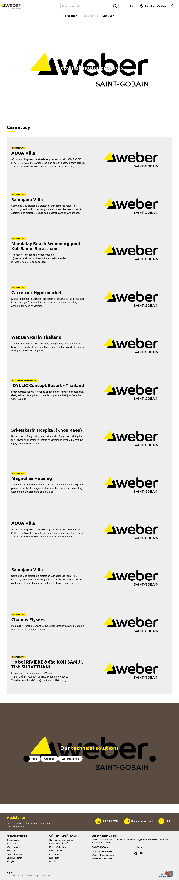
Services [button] (108, 15)
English (11, 872)
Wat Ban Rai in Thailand (36, 337)
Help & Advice (90, 15)
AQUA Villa (23, 153)
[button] (133, 6)
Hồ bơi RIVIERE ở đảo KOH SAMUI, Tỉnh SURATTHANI (47, 664)
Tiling (33, 758)
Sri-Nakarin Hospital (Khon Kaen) (46, 430)
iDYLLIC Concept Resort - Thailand (47, 385)
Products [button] (71, 15)
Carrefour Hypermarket (36, 292)
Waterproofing (70, 758)
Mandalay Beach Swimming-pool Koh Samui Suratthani (45, 246)
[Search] (86, 6)
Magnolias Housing (31, 478)
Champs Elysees (28, 619)
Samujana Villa (27, 199)
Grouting (49, 758)
